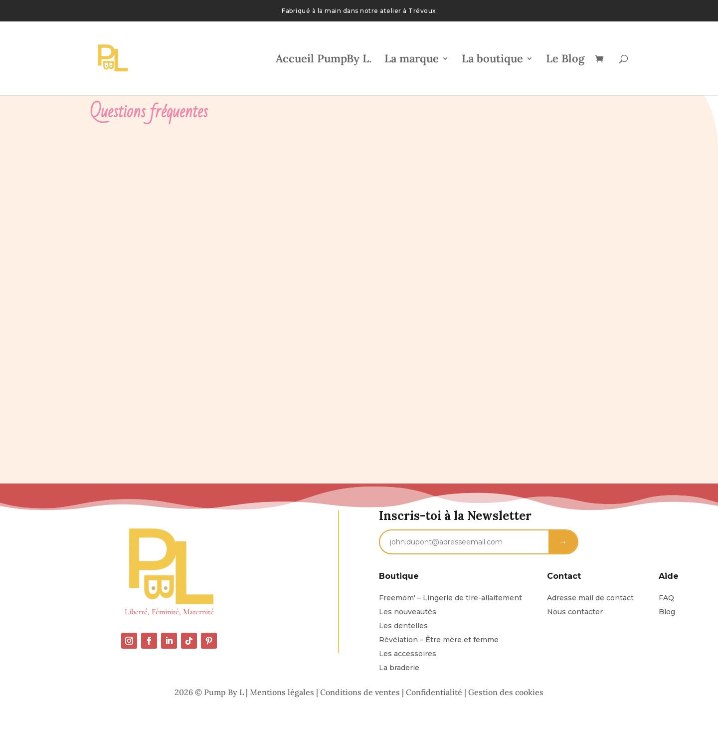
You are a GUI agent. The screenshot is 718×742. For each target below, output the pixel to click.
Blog (667, 611)
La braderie (399, 667)
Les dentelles (403, 625)
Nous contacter (575, 611)
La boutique (492, 60)
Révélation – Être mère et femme (439, 639)
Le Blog (565, 60)
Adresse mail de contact (590, 597)
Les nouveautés (407, 611)
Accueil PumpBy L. (323, 60)
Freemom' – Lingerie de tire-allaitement (450, 597)
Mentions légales (282, 692)
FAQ (666, 597)
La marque (411, 60)
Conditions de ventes (360, 692)
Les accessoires (407, 653)
